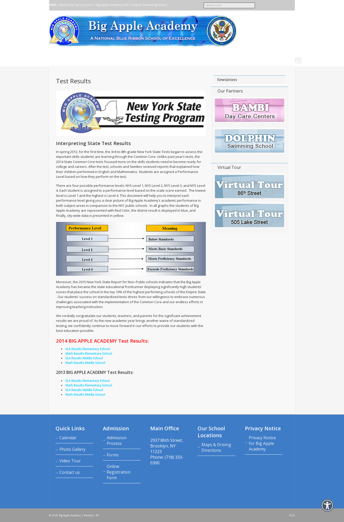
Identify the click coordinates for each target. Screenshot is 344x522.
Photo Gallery (72, 449)
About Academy (75, 61)
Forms (113, 455)
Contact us (158, 61)
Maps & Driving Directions (216, 447)
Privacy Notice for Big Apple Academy (262, 443)
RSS (292, 515)
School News (189, 61)
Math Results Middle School (85, 394)
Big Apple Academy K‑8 (112, 5)
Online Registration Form (119, 472)
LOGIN (207, 61)
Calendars (137, 61)
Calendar (68, 438)
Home (54, 61)
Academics (117, 61)
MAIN (52, 5)
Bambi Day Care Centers (76, 5)
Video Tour (70, 461)
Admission (98, 61)
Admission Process (116, 440)
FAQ (173, 61)
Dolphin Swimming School (149, 5)
